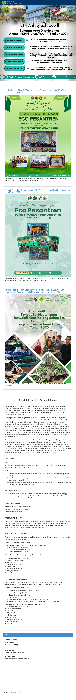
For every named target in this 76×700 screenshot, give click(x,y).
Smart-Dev (13, 692)
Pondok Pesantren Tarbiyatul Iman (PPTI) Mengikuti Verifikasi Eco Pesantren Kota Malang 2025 (37, 191)
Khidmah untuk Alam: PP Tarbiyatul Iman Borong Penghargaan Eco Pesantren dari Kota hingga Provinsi (38, 91)
